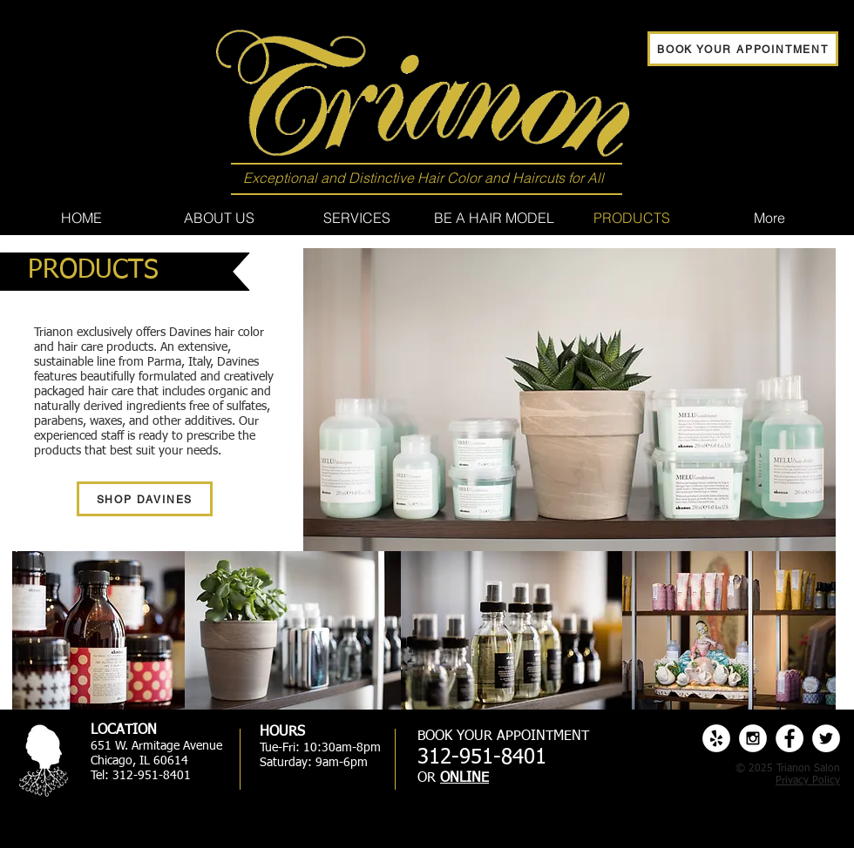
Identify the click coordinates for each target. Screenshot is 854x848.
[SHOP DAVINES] (145, 498)
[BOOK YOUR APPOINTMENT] (742, 48)
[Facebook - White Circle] (789, 738)
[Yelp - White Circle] (716, 738)
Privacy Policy (808, 781)
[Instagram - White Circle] (753, 738)
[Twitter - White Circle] (826, 738)
